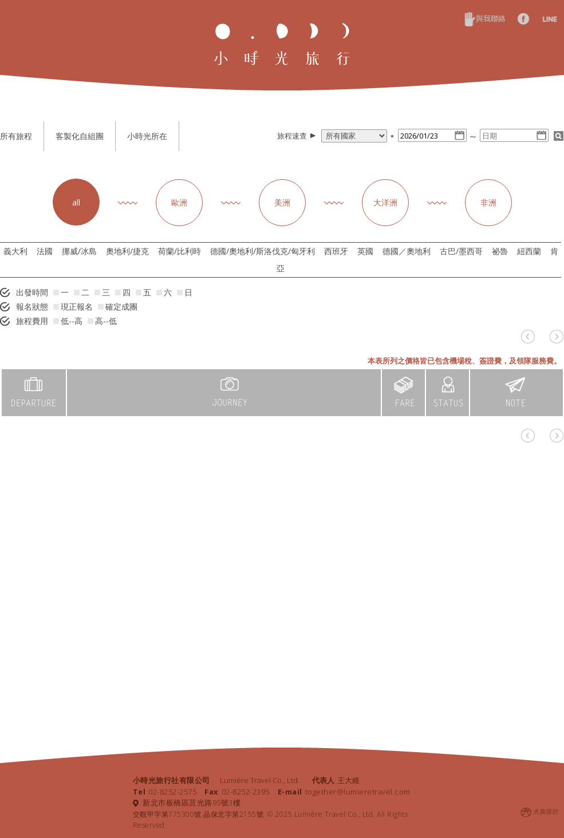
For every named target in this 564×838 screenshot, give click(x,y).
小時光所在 (147, 136)
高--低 (102, 320)
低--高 (67, 320)
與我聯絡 (485, 18)
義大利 (15, 251)
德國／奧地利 (406, 251)
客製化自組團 (80, 136)
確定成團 (117, 306)
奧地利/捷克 (127, 251)
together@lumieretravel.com (344, 791)
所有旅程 (16, 136)
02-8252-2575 (165, 791)
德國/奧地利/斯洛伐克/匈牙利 (262, 251)
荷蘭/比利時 (179, 251)
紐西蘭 (529, 251)
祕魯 (500, 251)
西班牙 (336, 251)
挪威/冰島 (79, 251)
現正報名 (73, 306)
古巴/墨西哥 (461, 251)
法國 (45, 251)
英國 (365, 251)
